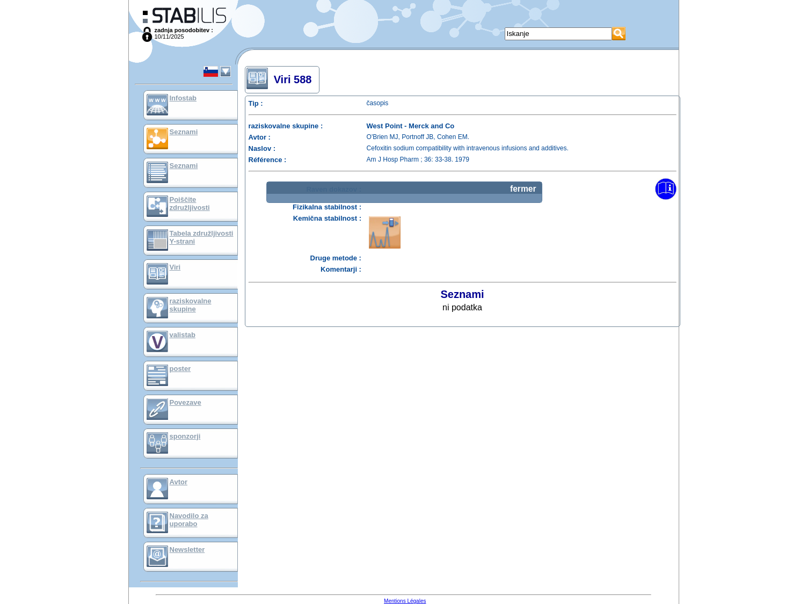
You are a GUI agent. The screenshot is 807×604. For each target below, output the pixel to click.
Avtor (178, 482)
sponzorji (185, 436)
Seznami (184, 132)
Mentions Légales (405, 601)
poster (180, 369)
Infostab (183, 98)
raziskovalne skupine (191, 305)
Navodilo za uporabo (189, 520)
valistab (182, 335)
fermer (523, 188)
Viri (175, 267)
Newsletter (187, 549)
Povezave (185, 402)
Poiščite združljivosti (190, 203)
